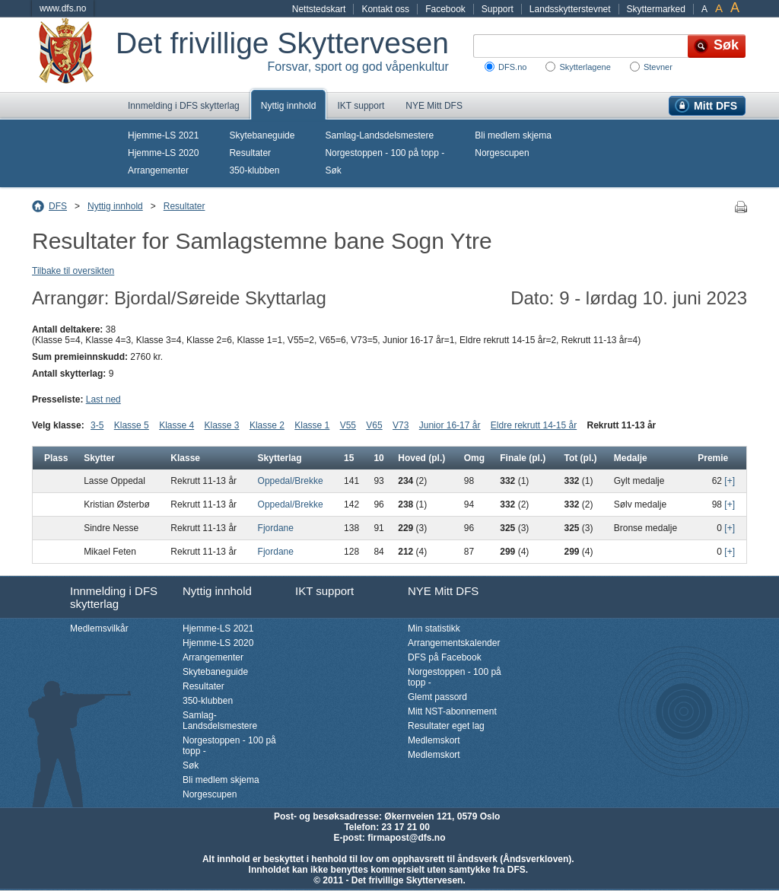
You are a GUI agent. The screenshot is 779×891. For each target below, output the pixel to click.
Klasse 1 (311, 425)
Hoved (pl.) (421, 458)
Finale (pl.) (522, 458)
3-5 (97, 425)
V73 (401, 425)
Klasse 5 (131, 425)
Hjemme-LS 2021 (163, 135)
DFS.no (512, 67)
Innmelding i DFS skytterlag (184, 105)
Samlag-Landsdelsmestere (379, 135)
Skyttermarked (656, 9)
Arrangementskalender (454, 643)
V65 (374, 425)
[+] (729, 481)
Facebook (445, 9)
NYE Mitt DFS (434, 105)
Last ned (103, 399)
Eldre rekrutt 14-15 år (534, 425)
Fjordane (276, 528)
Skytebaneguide (261, 135)
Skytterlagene (584, 67)
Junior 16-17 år (450, 425)
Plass (56, 458)
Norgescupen (502, 153)
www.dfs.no (63, 8)
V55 (348, 425)
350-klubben (254, 170)
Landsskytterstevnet (570, 9)
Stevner (658, 67)
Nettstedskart (319, 9)
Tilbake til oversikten (73, 271)
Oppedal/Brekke (290, 481)
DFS (58, 206)
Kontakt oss (385, 9)
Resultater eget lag (446, 726)
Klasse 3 (222, 425)
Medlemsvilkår (99, 628)
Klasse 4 (176, 425)
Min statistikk (434, 628)
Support (498, 9)
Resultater (250, 153)
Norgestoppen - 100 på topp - (384, 153)
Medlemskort (434, 740)
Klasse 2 (267, 425)
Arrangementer (158, 170)
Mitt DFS (715, 106)
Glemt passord (437, 697)
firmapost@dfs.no (406, 837)
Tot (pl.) (580, 458)
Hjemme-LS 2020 (163, 153)
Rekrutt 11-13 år (622, 425)
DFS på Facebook (445, 657)
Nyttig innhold (288, 105)
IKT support (360, 105)
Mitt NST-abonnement (452, 711)
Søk (333, 170)
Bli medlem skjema (513, 135)
